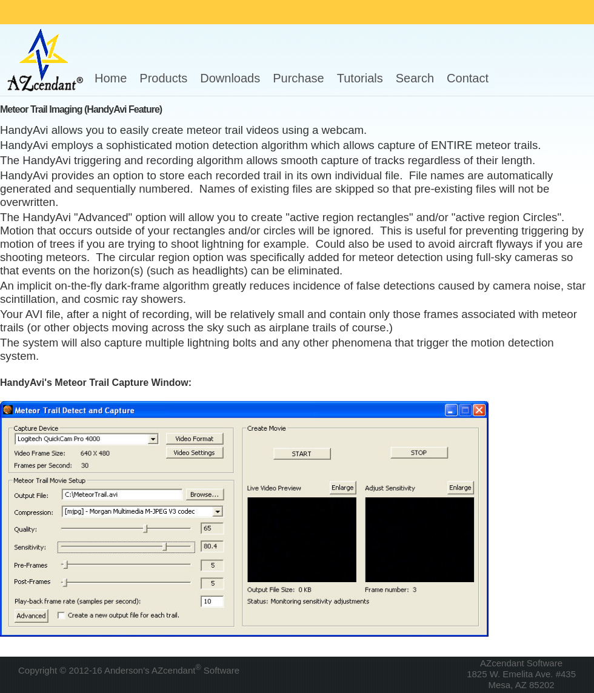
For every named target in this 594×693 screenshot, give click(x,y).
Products (163, 78)
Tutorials (360, 78)
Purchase (298, 78)
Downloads (230, 78)
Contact (468, 78)
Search (415, 78)
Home (111, 78)
